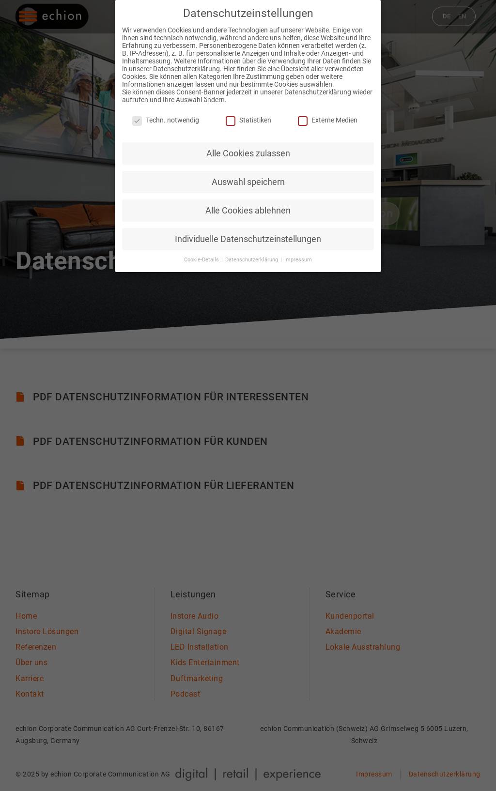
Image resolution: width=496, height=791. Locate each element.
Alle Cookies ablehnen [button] (248, 205)
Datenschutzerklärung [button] (252, 254)
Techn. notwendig (165, 115)
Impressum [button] (298, 254)
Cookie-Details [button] (202, 254)
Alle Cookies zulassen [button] (248, 147)
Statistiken (248, 115)
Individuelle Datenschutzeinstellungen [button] (248, 233)
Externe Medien (327, 115)
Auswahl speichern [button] (248, 176)
